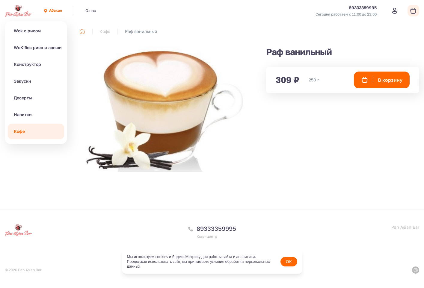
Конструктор (27, 64)
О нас (90, 10)
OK (289, 261)
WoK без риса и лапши (38, 47)
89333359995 (216, 228)
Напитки (23, 114)
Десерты (23, 97)
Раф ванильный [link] (141, 31)
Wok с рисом (27, 30)
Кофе (19, 131)
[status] (212, 262)
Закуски (22, 81)
